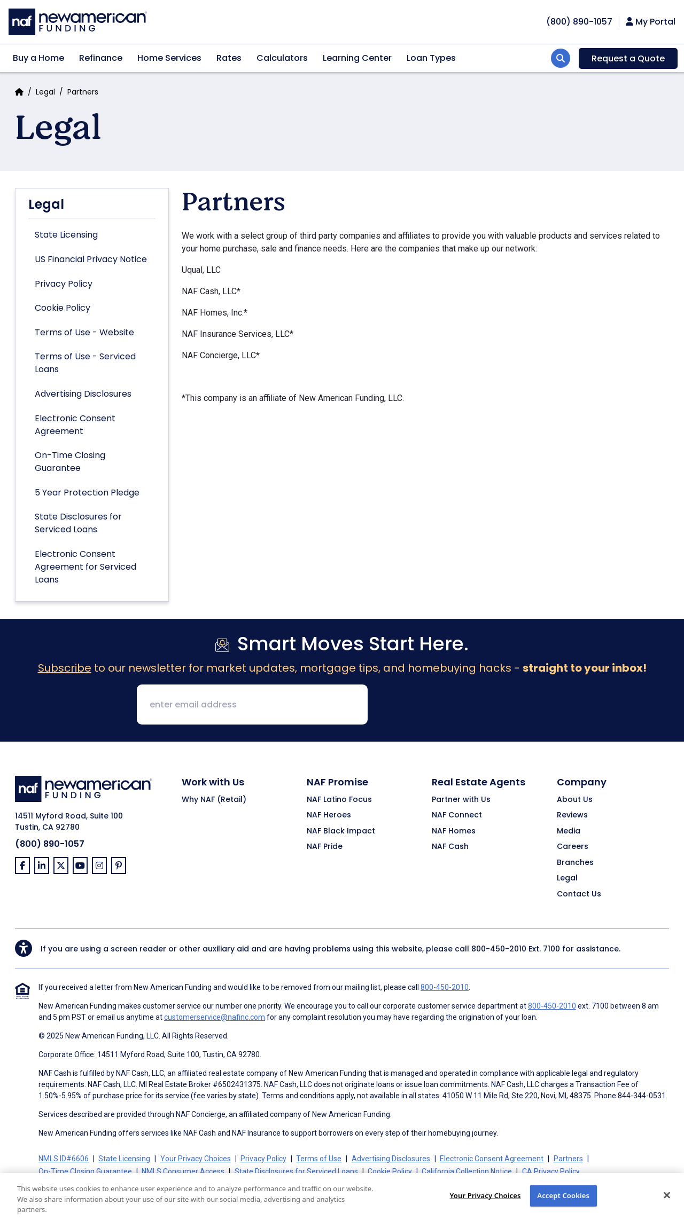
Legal (45, 91)
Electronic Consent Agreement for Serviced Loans (85, 567)
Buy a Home (38, 58)
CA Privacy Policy (551, 1171)
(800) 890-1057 (49, 844)
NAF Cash (450, 847)
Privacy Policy (63, 284)
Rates (229, 58)
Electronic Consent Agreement (75, 424)
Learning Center (357, 58)
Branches (575, 863)
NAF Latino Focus (339, 800)
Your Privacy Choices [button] (195, 1158)
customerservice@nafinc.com (214, 1017)
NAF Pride (325, 847)
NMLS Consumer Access (183, 1171)
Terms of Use (318, 1158)
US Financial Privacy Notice (91, 259)
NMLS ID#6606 (63, 1158)
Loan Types (431, 58)
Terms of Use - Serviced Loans (85, 362)
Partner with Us (461, 800)
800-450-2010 (498, 948)
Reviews (572, 815)
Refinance (100, 58)
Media (568, 831)
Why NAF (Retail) (214, 800)
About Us (575, 800)
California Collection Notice (467, 1171)
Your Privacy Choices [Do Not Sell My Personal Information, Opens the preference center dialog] (484, 1201)
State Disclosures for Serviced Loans (78, 523)
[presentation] (457, 705)
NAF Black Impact (341, 831)
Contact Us (579, 894)
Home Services (169, 58)
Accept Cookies (563, 1201)
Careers (572, 847)
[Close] (667, 1201)
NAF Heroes (329, 815)
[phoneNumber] (579, 21)
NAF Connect (457, 815)
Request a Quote (628, 58)
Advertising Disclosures (83, 394)
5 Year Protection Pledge (87, 492)
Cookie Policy (62, 308)
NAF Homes (454, 831)
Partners (568, 1158)
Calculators (282, 58)
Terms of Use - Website (84, 332)
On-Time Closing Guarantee (70, 461)
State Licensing (66, 235)
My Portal (650, 22)
